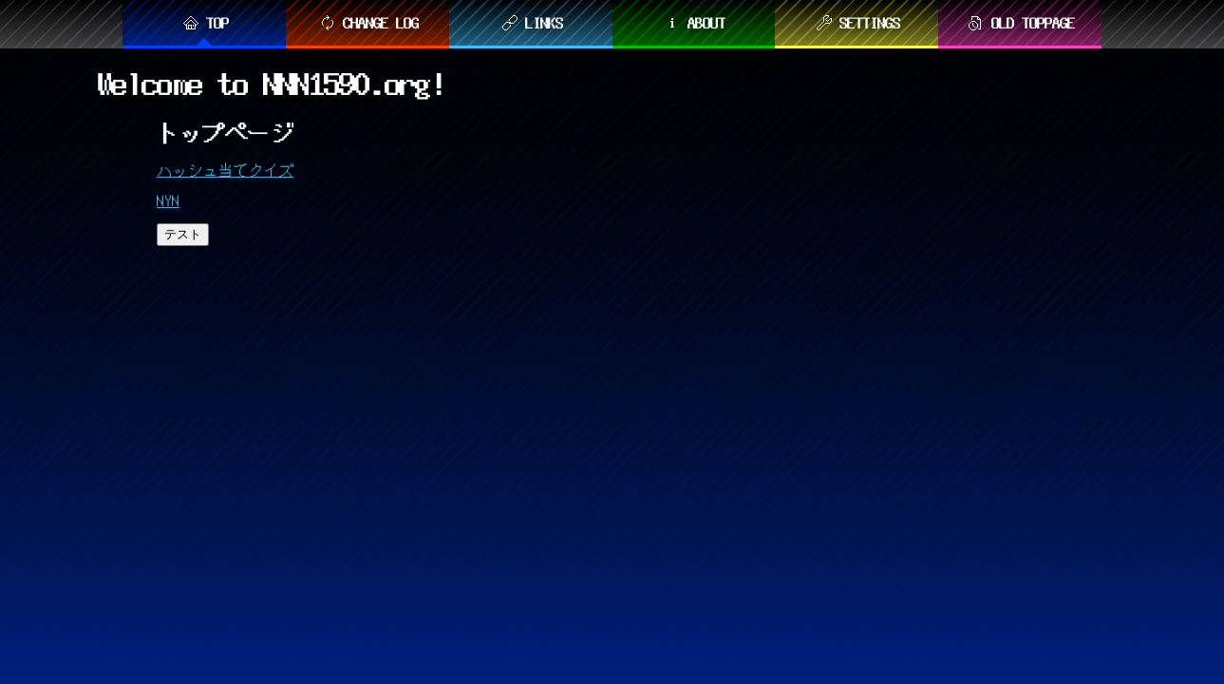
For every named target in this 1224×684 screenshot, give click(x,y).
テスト (182, 234)
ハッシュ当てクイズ (225, 170)
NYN (168, 200)
